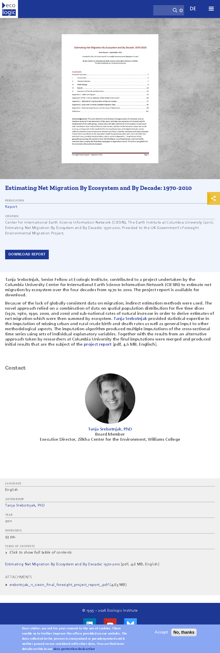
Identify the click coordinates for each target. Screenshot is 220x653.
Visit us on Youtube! (110, 624)
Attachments (18, 577)
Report (11, 207)
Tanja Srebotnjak (130, 319)
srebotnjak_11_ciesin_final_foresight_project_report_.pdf (59, 585)
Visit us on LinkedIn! (89, 624)
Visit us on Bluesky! (130, 624)
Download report (26, 254)
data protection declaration (74, 650)
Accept (161, 634)
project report (97, 345)
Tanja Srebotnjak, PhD (25, 505)
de (193, 8)
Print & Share (213, 198)
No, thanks (184, 633)
